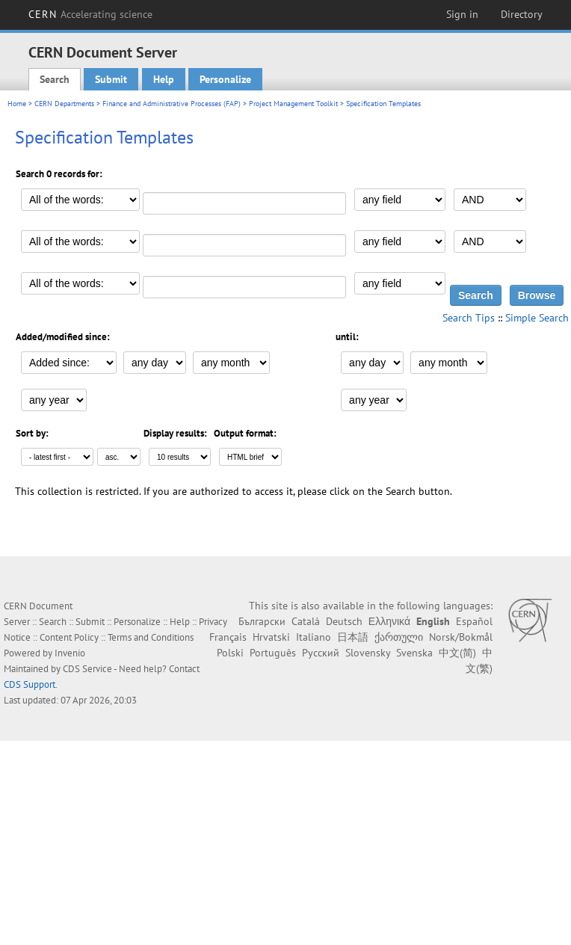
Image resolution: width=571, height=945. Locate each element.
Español (474, 621)
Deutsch (344, 621)
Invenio (70, 653)
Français (228, 637)
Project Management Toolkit (293, 103)
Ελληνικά (389, 621)
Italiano (313, 637)
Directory (522, 14)
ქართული (398, 637)
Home (16, 103)
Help (163, 79)
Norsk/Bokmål (461, 637)
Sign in (462, 14)
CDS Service (87, 668)
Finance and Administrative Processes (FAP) (171, 103)
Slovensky (367, 652)
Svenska (414, 652)
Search (55, 79)
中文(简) (457, 652)
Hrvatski (271, 637)
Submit (111, 79)
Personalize (225, 79)
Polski (230, 652)
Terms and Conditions (151, 637)
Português (273, 652)
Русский (320, 652)
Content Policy (69, 637)
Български (262, 621)
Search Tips (468, 317)
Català (305, 621)
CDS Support (29, 684)
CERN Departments (64, 103)
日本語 (352, 637)
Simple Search (537, 317)
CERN (90, 14)
